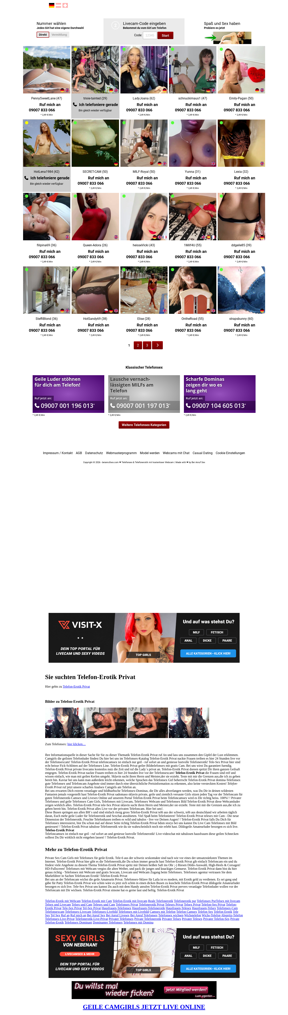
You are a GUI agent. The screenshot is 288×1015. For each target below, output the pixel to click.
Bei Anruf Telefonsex (143, 915)
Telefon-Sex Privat (213, 904)
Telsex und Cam (82, 904)
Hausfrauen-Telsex (204, 908)
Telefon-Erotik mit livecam (130, 901)
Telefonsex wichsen (170, 915)
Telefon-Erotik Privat (76, 686)
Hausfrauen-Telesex (178, 908)
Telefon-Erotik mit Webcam (63, 901)
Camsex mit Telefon (163, 911)
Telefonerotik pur (185, 901)
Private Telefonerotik (147, 919)
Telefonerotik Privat (151, 904)
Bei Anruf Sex (96, 915)
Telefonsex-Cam (227, 908)
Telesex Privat (174, 904)
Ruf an (65, 915)
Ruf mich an (78, 915)
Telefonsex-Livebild (105, 911)
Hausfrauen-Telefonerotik (148, 908)
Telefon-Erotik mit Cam (96, 901)
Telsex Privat (192, 904)
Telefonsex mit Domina (138, 922)
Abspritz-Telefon (232, 915)
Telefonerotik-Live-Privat (91, 919)
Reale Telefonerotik (160, 901)
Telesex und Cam (104, 904)
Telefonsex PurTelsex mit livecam (218, 901)
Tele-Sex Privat (72, 908)
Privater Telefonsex (121, 919)
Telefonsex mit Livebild (133, 911)
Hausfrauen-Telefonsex (116, 908)
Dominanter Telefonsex (108, 922)
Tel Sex (55, 915)
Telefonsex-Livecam (78, 911)
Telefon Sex (205, 911)
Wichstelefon (192, 915)
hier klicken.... (76, 744)
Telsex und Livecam (58, 904)
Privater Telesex (192, 919)
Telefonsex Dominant (78, 922)
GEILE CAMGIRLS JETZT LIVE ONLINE (144, 1006)
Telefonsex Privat (127, 904)
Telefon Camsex (186, 911)
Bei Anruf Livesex (117, 915)
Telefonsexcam (54, 911)
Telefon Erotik (223, 911)
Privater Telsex (171, 919)
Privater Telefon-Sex (216, 919)
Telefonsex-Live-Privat (60, 919)
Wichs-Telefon (211, 915)
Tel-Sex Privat (92, 908)
